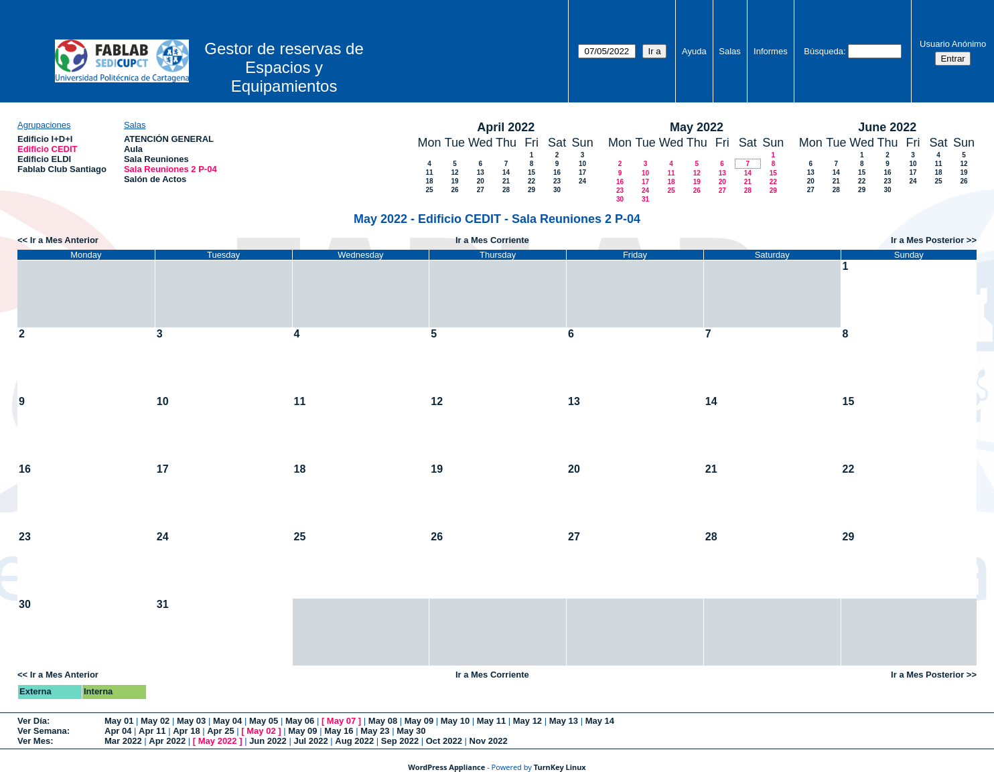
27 (480, 190)
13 (480, 172)
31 (645, 199)
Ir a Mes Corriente (492, 240)
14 (506, 172)
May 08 (382, 721)
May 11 (491, 721)
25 (429, 190)
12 (454, 172)
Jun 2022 (268, 741)
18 (429, 181)
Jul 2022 (310, 741)
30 (557, 190)
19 (454, 181)
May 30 (411, 731)
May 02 (155, 721)
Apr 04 (117, 731)
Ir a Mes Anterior (64, 240)
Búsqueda (823, 51)
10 (582, 163)
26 (454, 190)
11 (429, 172)
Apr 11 (152, 731)
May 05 (263, 721)
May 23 (374, 731)
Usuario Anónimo (953, 44)
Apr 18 (186, 731)
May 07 (341, 721)
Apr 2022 (167, 741)
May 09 (419, 721)
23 (557, 181)
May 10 (455, 721)
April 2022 (506, 127)
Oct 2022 (444, 741)
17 (582, 172)
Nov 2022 (489, 741)
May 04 (227, 721)
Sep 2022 (400, 741)
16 (557, 172)
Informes (771, 51)
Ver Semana (42, 731)
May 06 (299, 721)
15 (531, 172)
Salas (730, 51)
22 (531, 181)
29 (531, 190)
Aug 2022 (354, 741)
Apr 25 (220, 731)
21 (506, 181)
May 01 (118, 721)
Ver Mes (33, 741)
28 (506, 190)
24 (582, 181)
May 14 (599, 721)
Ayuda (694, 51)
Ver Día (32, 721)
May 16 (338, 731)
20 (480, 181)
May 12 (527, 721)
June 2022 (887, 127)
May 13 (563, 721)
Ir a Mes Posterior (927, 240)
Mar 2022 (123, 741)
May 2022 (696, 127)
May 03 (191, 721)
